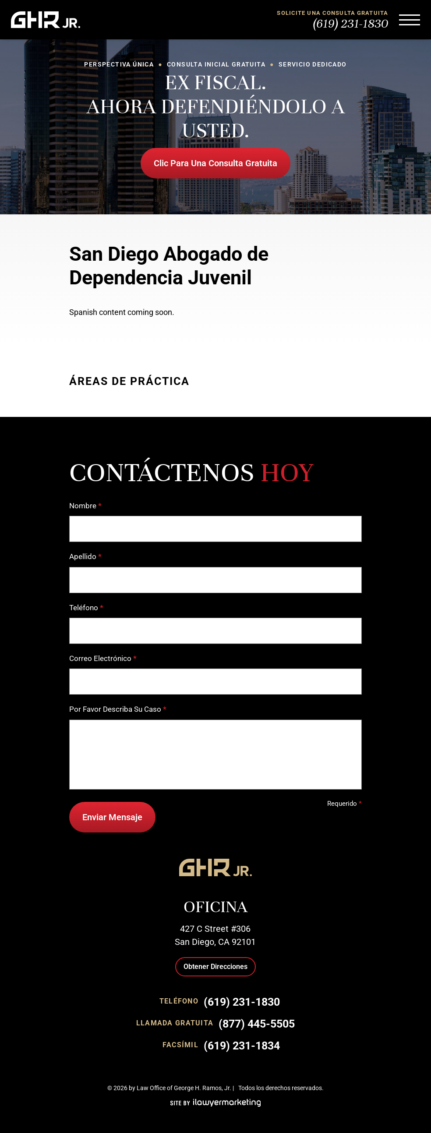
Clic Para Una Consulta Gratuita (215, 163)
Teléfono (86, 608)
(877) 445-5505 (257, 1024)
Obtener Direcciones (215, 966)
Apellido (85, 557)
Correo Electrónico (103, 658)
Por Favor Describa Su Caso (117, 709)
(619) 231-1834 (242, 1045)
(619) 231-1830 (350, 23)
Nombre (85, 506)
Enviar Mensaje (112, 817)
